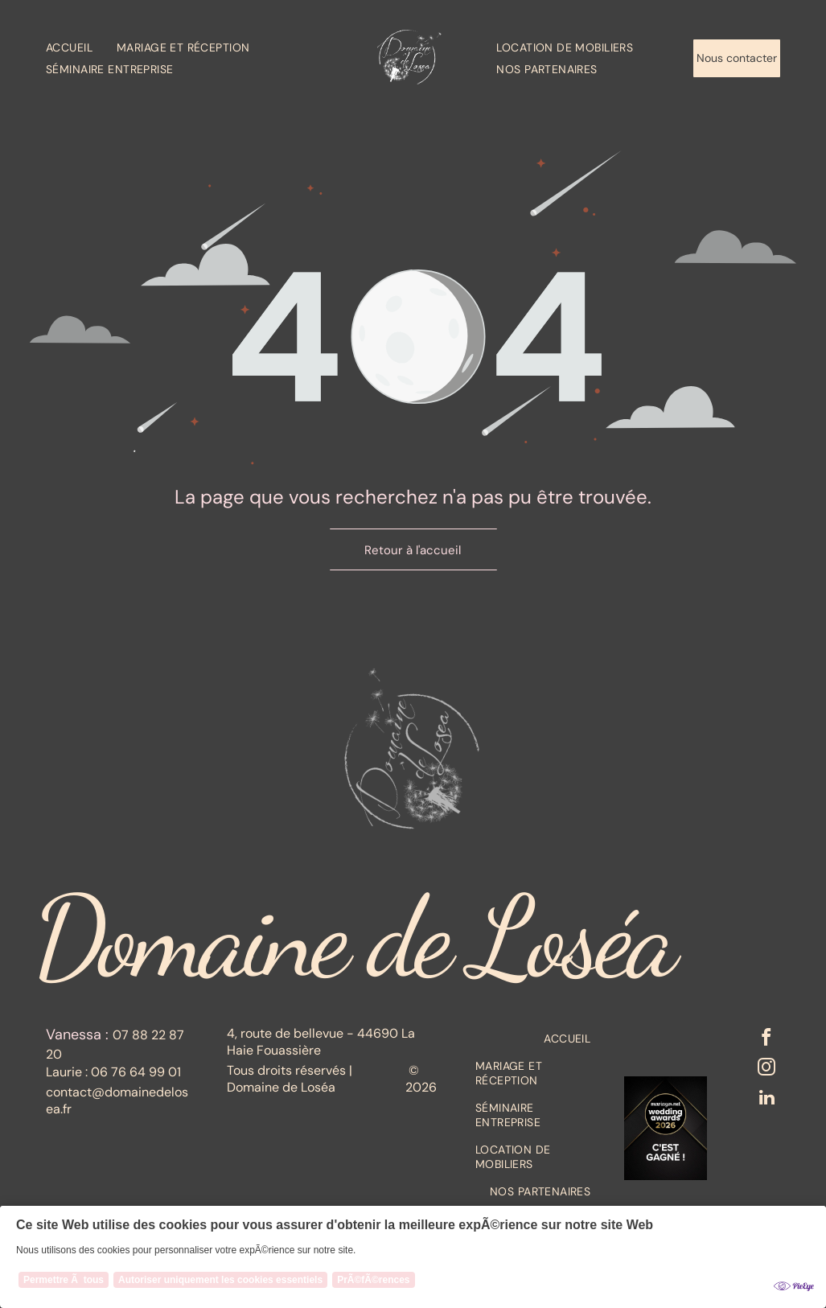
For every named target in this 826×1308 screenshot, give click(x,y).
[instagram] (766, 1073)
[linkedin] (766, 1105)
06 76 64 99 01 (136, 1071)
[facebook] (766, 1041)
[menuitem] (81, 47)
